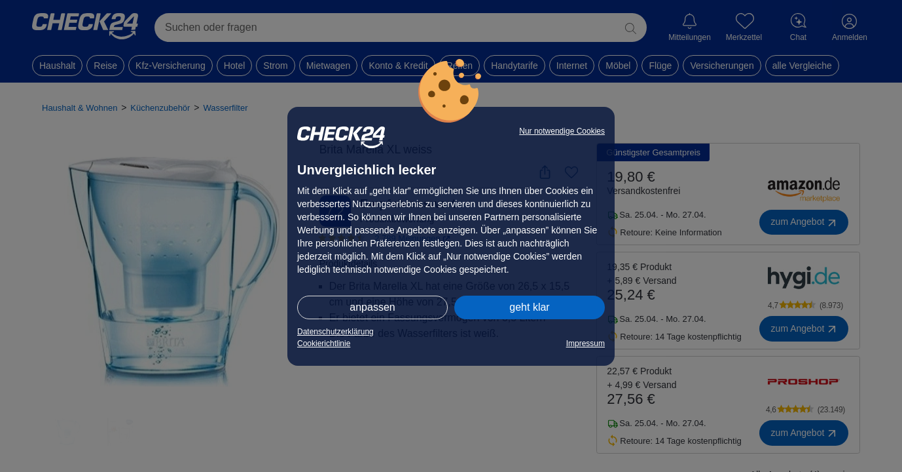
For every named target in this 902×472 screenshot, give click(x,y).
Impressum (585, 343)
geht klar (529, 307)
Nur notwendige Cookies (562, 131)
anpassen (372, 307)
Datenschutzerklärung (335, 331)
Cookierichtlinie (323, 343)
